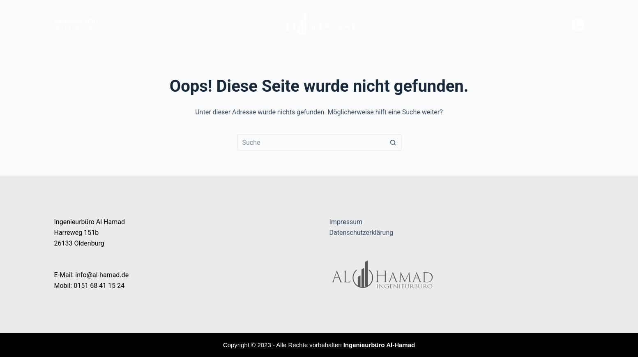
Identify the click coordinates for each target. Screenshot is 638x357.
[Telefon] (578, 25)
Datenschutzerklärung (361, 232)
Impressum (346, 222)
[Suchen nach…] (311, 142)
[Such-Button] (393, 142)
